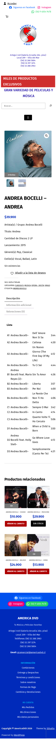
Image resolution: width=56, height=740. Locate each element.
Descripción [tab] (13, 298)
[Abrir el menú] (28, 117)
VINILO (47, 285)
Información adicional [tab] (18, 305)
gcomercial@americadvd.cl (31, 652)
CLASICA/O (19, 285)
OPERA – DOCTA (37, 285)
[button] (46, 135)
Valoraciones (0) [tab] (15, 311)
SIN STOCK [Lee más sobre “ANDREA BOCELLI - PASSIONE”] (38, 523)
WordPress (19, 735)
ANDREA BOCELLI (20, 288)
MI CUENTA (28, 702)
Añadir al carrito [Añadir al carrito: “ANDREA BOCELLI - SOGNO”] (15, 523)
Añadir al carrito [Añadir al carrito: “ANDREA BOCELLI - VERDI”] (38, 571)
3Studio (50, 728)
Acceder (12, 3)
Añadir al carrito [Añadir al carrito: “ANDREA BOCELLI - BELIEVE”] (15, 571)
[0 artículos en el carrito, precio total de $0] (7, 16)
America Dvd (28, 618)
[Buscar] (51, 106)
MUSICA (27, 285)
